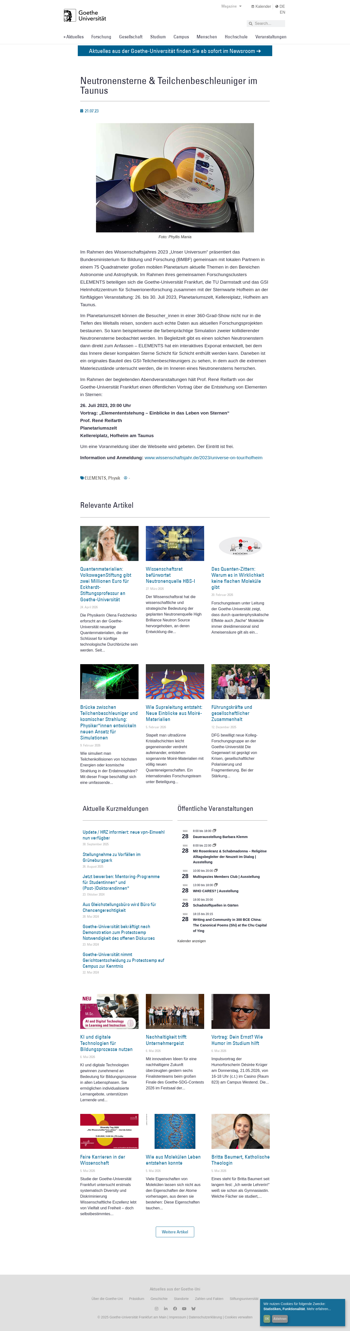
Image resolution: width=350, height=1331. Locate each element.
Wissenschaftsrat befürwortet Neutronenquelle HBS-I (170, 575)
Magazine (231, 6)
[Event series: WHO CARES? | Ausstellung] (216, 885)
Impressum (177, 1317)
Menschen (207, 37)
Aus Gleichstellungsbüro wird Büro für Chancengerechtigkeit (119, 907)
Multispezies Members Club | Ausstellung (226, 877)
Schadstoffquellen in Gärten (215, 905)
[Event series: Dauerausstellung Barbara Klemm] (214, 831)
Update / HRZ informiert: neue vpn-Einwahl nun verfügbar (124, 835)
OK (267, 1318)
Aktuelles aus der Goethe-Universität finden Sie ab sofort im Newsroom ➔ (175, 50)
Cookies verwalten (238, 1317)
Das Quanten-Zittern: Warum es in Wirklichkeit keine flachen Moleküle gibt (237, 578)
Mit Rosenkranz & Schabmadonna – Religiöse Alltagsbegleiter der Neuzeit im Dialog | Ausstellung (230, 856)
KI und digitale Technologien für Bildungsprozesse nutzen (106, 1043)
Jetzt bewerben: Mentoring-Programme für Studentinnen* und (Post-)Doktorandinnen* (121, 882)
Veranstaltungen (271, 37)
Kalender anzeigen (191, 941)
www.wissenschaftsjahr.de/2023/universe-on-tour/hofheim (203, 457)
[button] (175, 1232)
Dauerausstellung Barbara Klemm (220, 837)
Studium (158, 37)
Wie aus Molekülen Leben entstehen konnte (173, 1159)
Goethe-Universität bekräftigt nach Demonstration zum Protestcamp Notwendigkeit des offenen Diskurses (119, 932)
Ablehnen (280, 1318)
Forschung (101, 37)
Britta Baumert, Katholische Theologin (240, 1159)
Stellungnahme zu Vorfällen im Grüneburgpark (111, 857)
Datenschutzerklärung (205, 1317)
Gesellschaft (130, 37)
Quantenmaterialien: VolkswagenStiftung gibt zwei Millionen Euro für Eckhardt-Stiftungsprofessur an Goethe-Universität (105, 584)
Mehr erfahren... (319, 1309)
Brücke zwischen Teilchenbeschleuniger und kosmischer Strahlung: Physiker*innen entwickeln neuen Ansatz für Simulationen (109, 722)
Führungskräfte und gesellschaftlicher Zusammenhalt (231, 713)
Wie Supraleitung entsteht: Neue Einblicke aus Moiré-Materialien (174, 713)
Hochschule (236, 37)
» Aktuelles (73, 37)
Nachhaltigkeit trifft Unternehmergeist (166, 1040)
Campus (181, 37)
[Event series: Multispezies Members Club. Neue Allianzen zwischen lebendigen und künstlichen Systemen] (216, 871)
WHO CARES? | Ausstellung (215, 891)
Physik (114, 478)
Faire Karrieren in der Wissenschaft (102, 1159)
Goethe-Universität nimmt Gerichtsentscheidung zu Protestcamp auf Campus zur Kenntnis (123, 960)
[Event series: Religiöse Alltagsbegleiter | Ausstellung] (214, 845)
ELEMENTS (95, 478)
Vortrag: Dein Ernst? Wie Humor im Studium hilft (237, 1040)
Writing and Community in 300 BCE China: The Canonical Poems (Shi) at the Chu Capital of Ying (230, 925)
